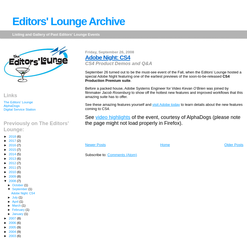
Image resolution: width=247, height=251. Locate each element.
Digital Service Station (20, 109)
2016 (13, 145)
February (19, 209)
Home (165, 145)
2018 (13, 136)
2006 (13, 222)
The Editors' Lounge (18, 102)
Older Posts (233, 145)
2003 (13, 236)
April (15, 201)
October (18, 185)
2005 (13, 227)
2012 (13, 163)
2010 (13, 172)
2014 (13, 154)
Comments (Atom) (122, 155)
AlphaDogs (12, 105)
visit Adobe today (166, 104)
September (20, 189)
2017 (13, 140)
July (15, 197)
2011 (13, 167)
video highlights (112, 117)
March (17, 205)
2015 (13, 149)
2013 (13, 158)
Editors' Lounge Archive (68, 21)
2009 (13, 176)
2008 (13, 181)
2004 (13, 231)
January (18, 214)
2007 (13, 218)
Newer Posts (95, 145)
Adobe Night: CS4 (107, 57)
